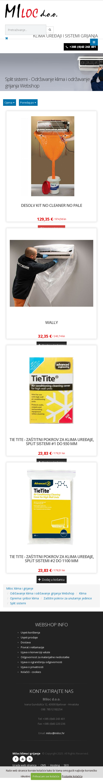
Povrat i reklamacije (32, 651)
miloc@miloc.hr (55, 737)
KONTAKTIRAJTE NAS (51, 695)
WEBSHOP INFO (51, 628)
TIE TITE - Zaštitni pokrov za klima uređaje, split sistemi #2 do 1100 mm (51, 563)
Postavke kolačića (72, 776)
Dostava (26, 646)
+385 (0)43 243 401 (82, 47)
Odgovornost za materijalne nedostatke (45, 661)
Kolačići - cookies (31, 676)
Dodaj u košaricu (51, 584)
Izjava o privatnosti (32, 671)
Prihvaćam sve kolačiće (46, 776)
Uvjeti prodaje (29, 641)
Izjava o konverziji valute (35, 656)
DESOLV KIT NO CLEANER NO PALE (51, 209)
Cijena (11, 104)
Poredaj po (35, 104)
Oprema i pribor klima (24, 602)
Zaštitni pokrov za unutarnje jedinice (68, 602)
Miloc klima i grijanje (19, 592)
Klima (82, 597)
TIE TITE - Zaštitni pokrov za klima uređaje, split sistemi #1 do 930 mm (51, 445)
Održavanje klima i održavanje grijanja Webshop (42, 597)
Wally (51, 326)
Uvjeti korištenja (30, 636)
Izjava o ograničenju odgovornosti (41, 666)
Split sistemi (18, 607)
